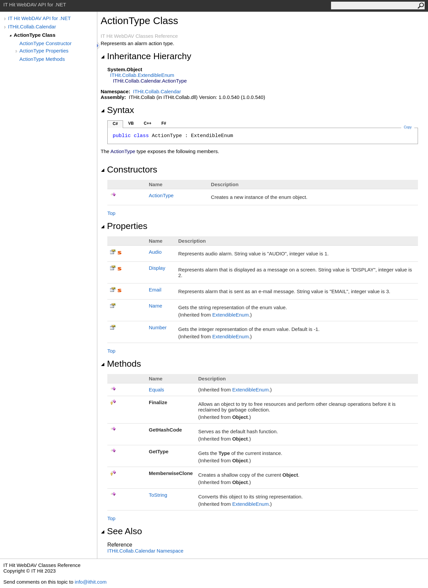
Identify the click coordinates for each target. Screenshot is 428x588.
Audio (155, 252)
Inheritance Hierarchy (146, 56)
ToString (158, 495)
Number (158, 327)
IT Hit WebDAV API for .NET (39, 18)
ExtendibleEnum (230, 315)
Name (155, 306)
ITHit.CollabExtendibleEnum (142, 75)
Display (157, 268)
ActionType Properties (44, 50)
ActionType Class (35, 35)
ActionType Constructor (45, 43)
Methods (121, 364)
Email (155, 289)
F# (164, 123)
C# (115, 123)
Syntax (117, 110)
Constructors (129, 169)
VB (131, 123)
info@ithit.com (90, 582)
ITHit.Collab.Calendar (32, 26)
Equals (156, 389)
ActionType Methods (42, 59)
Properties (124, 226)
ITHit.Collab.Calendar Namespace (145, 551)
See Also (121, 531)
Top (111, 213)
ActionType (161, 195)
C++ (147, 123)
